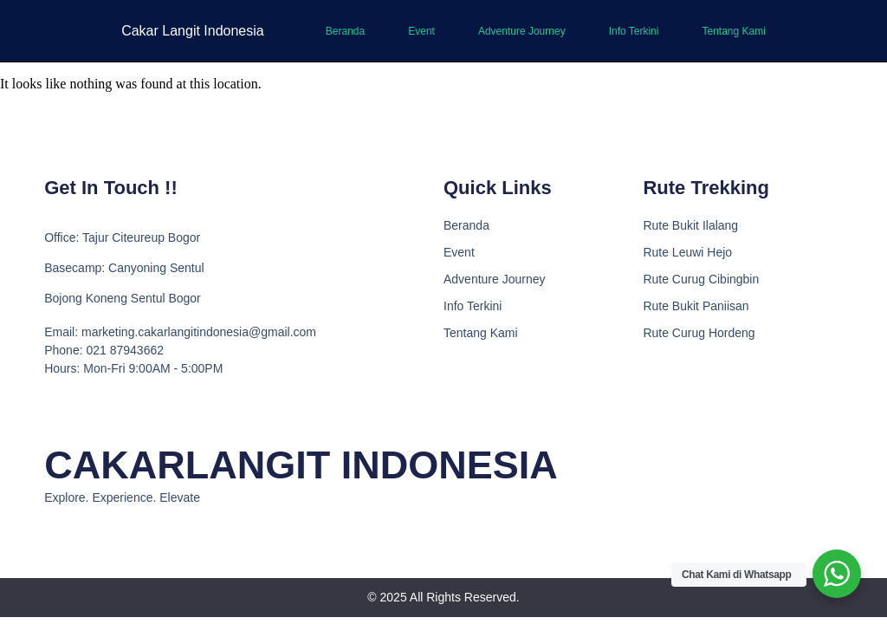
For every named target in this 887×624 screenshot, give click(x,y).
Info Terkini (634, 31)
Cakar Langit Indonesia (192, 30)
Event (421, 31)
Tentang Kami (733, 31)
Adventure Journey (522, 31)
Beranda (345, 31)
